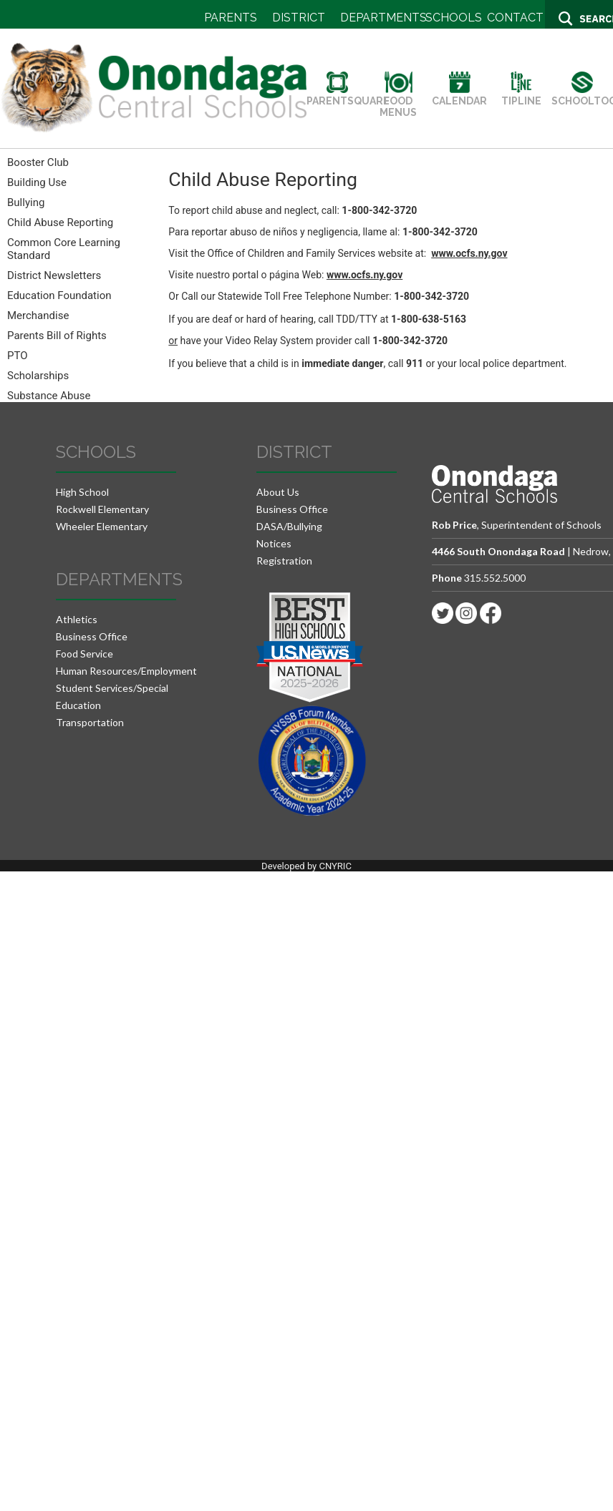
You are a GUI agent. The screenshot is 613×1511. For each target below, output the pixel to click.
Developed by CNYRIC (306, 866)
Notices (273, 543)
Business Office (91, 636)
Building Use (37, 182)
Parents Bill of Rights (57, 335)
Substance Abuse (48, 395)
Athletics (76, 619)
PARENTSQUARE (348, 95)
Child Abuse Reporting (60, 222)
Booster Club (38, 162)
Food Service (84, 653)
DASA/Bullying (289, 526)
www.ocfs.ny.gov (469, 253)
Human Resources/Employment (126, 671)
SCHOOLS (453, 17)
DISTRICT (298, 17)
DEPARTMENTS (383, 17)
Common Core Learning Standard (63, 249)
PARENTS (230, 17)
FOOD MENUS (398, 101)
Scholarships (38, 375)
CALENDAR (459, 95)
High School (82, 492)
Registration (284, 560)
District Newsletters (54, 275)
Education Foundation (59, 295)
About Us (277, 492)
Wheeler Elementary (102, 526)
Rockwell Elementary (102, 509)
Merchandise (38, 315)
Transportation (90, 722)
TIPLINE (521, 95)
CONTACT (515, 17)
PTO (17, 355)
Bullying (25, 202)
